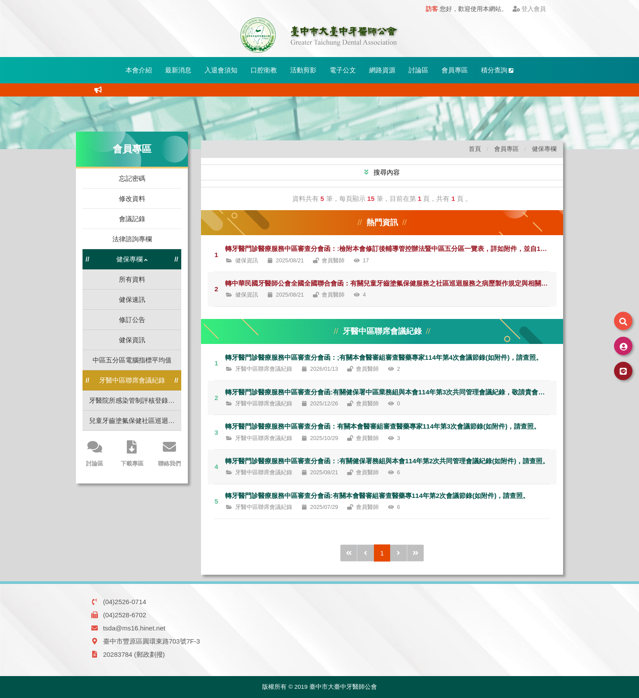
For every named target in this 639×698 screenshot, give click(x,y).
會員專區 (455, 70)
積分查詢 (497, 70)
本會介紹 (139, 70)
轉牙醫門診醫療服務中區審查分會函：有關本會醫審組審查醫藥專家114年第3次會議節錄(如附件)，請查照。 (382, 426)
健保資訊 (132, 340)
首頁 (475, 149)
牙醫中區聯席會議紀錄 (132, 380)
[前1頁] (365, 553)
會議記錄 (132, 218)
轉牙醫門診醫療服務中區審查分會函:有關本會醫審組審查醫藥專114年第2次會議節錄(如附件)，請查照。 (377, 495)
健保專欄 (544, 149)
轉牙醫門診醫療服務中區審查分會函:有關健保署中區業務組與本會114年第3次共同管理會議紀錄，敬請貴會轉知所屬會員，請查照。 (390, 392)
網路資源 (382, 70)
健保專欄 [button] (132, 259)
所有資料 (132, 279)
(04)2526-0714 (124, 601)
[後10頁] (415, 553)
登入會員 (529, 9)
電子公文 (343, 70)
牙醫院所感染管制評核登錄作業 (135, 400)
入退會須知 (221, 70)
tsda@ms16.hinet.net (134, 628)
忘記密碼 (132, 178)
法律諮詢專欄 (132, 239)
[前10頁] (349, 553)
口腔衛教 (264, 70)
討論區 (418, 70)
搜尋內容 (386, 172)
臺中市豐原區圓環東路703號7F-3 (151, 641)
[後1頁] (398, 553)
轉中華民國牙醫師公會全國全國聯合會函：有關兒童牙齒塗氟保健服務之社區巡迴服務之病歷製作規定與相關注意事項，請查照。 (390, 283)
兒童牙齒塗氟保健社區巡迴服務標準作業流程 (135, 420)
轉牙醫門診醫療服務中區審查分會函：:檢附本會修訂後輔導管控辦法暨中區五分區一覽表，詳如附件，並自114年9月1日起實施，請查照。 (390, 248)
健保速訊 (132, 299)
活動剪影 (303, 70)
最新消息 (178, 70)
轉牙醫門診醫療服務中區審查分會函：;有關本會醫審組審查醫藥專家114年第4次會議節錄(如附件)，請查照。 (383, 357)
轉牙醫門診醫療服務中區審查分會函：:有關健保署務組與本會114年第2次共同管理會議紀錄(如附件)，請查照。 (387, 461)
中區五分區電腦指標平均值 (132, 360)
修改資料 (132, 198)
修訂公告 (132, 319)
